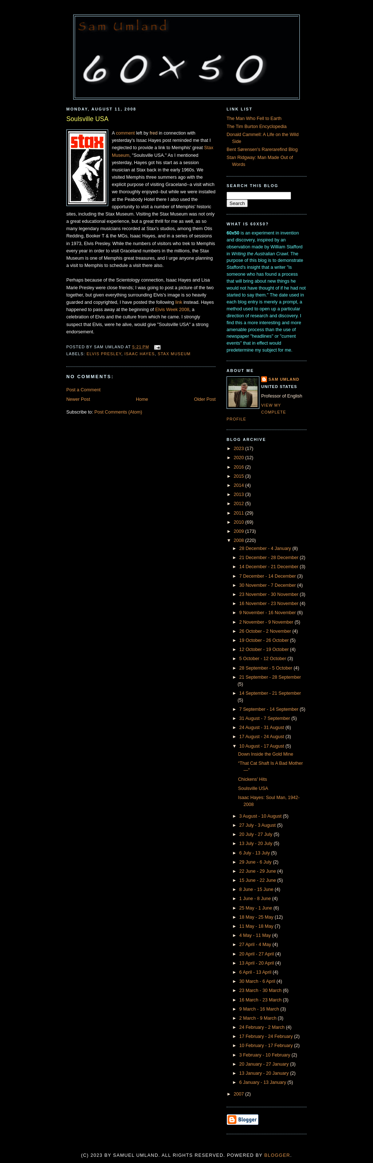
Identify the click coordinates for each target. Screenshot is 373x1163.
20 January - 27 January (264, 1064)
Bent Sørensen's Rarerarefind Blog (262, 149)
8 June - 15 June (257, 889)
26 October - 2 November (265, 631)
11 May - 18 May (257, 926)
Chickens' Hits (252, 779)
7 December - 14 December (268, 576)
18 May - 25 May (257, 917)
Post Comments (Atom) (118, 412)
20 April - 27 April (257, 954)
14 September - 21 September (270, 693)
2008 (240, 540)
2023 (240, 448)
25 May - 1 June (256, 908)
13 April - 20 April (257, 963)
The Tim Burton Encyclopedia (257, 126)
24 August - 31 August (262, 727)
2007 (240, 1094)
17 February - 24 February (266, 1036)
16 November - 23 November (269, 603)
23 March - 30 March (261, 990)
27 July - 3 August (258, 825)
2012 (240, 503)
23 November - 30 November (269, 594)
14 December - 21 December (269, 566)
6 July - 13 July (255, 853)
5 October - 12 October (263, 658)
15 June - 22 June (258, 880)
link (178, 302)
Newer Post (78, 399)
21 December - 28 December (269, 557)
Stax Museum (174, 354)
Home (142, 399)
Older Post (205, 399)
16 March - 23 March (261, 1000)
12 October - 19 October (264, 649)
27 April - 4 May (255, 944)
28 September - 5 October (266, 668)
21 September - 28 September (270, 677)
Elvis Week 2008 (172, 309)
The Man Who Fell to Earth (254, 118)
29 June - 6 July (256, 862)
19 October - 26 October (264, 640)
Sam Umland (283, 379)
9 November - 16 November (268, 612)
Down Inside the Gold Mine (265, 754)
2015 (240, 476)
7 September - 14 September (269, 709)
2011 (240, 513)
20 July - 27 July (256, 834)
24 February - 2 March (262, 1027)
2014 (240, 485)
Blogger (277, 1155)
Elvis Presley (104, 354)
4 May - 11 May (255, 935)
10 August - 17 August (262, 746)
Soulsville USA (87, 119)
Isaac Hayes (139, 354)
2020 (240, 457)
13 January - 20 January (264, 1073)
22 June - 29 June (258, 871)
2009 (240, 531)
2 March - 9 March (258, 1018)
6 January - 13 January (263, 1082)
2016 (240, 467)
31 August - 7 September (265, 718)
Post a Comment (83, 389)
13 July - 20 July (256, 843)
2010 (240, 522)
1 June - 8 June (255, 898)
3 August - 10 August (261, 816)
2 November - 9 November (267, 622)
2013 (240, 494)
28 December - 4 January (265, 548)
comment (125, 133)
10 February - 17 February (266, 1045)
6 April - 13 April (256, 972)
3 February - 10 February (265, 1055)
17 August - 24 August (262, 736)
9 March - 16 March (259, 1009)
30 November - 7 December (268, 585)
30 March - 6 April (257, 981)
